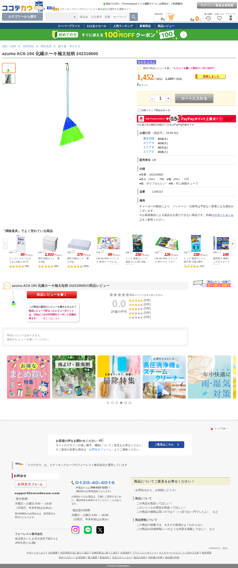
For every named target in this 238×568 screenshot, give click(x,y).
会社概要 (53, 552)
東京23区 (149, 138)
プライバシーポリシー (144, 552)
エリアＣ (148, 151)
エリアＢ (148, 147)
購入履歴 (92, 557)
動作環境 (206, 552)
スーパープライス (69, 26)
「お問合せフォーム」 (100, 449)
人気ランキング (123, 26)
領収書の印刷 (155, 557)
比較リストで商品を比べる (155, 110)
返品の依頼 (140, 557)
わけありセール (96, 26)
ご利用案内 (176, 3)
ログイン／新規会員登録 (217, 5)
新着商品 (145, 26)
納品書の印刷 (172, 557)
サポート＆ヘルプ (36, 552)
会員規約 (125, 552)
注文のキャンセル (121, 557)
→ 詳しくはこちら (50, 318)
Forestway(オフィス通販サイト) (139, 3)
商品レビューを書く (52, 294)
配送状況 (104, 557)
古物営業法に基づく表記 (104, 552)
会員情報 (80, 557)
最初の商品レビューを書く (157, 68)
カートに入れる (194, 98)
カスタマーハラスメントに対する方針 (179, 552)
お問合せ (164, 3)
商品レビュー (166, 26)
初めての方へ (111, 3)
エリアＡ (148, 142)
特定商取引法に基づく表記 (74, 552)
